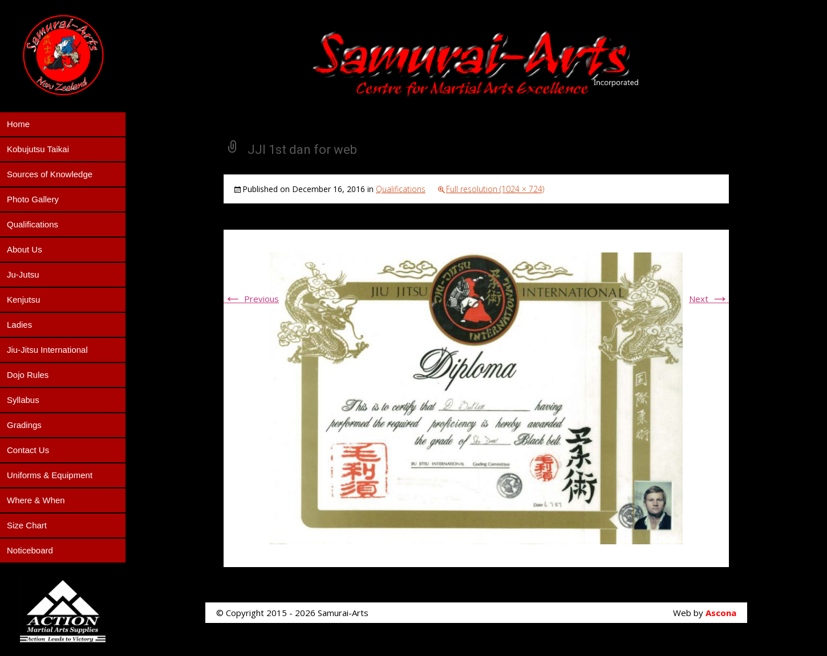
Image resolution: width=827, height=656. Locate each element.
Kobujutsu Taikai (38, 149)
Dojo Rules (27, 375)
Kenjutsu (23, 299)
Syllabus (23, 400)
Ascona (721, 612)
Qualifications (32, 224)
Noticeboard (30, 550)
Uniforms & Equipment (49, 475)
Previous (251, 298)
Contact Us (28, 450)
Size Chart (27, 525)
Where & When (36, 500)
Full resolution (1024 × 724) (495, 189)
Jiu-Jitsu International (47, 350)
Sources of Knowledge (49, 174)
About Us (24, 249)
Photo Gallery (33, 199)
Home (18, 124)
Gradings (24, 425)
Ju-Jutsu (23, 274)
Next (709, 298)
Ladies (19, 324)
